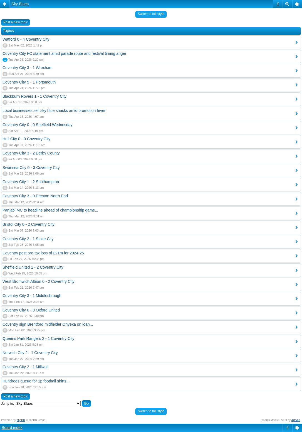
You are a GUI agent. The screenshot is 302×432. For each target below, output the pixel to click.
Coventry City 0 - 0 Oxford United (31, 310)
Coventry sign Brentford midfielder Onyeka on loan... (48, 324)
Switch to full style (151, 14)
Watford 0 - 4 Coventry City (26, 39)
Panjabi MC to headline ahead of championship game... (50, 210)
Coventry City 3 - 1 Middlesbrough (32, 295)
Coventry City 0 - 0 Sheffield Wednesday (38, 124)
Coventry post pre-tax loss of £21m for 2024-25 (43, 253)
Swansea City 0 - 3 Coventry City (31, 167)
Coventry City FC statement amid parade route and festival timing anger (64, 53)
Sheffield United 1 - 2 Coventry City (33, 267)
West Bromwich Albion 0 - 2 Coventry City (39, 281)
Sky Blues (20, 4)
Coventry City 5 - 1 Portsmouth (29, 82)
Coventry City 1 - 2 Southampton (31, 182)
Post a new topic (15, 22)
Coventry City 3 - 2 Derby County (31, 153)
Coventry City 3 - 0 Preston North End (35, 196)
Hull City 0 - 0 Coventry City (26, 139)
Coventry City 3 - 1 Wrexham (27, 67)
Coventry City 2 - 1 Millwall (25, 367)
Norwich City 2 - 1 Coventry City (30, 352)
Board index (12, 427)
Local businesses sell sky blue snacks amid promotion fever (54, 110)
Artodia (295, 420)
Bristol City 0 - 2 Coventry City (29, 224)
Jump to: (7, 404)
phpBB (21, 420)
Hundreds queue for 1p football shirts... (36, 381)
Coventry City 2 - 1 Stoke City (28, 239)
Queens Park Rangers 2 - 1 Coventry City (38, 338)
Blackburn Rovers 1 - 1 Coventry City (34, 96)
